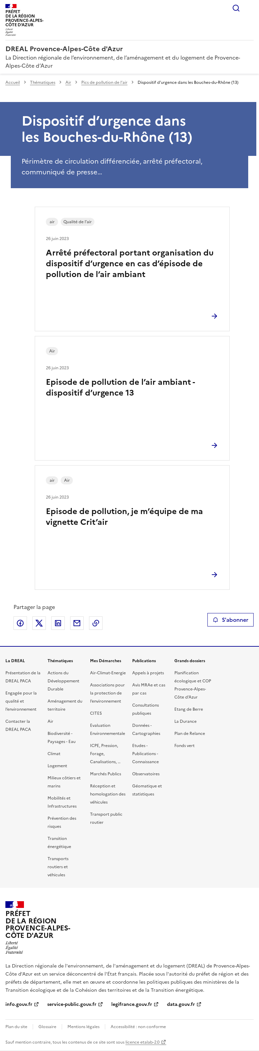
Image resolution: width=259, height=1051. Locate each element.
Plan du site (16, 1027)
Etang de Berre (188, 709)
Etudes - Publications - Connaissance (145, 754)
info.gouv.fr (18, 1004)
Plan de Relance (189, 734)
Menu (249, 8)
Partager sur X (39, 623)
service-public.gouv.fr (71, 1004)
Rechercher (236, 8)
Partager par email (77, 623)
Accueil (12, 82)
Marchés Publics (105, 774)
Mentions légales (83, 1027)
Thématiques (42, 82)
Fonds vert (184, 746)
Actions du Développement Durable (63, 681)
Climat (54, 754)
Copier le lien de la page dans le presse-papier (96, 623)
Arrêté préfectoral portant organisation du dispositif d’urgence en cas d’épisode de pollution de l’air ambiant (129, 263)
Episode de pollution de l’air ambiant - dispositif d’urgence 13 (120, 387)
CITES (96, 713)
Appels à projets (148, 673)
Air (68, 82)
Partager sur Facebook (20, 623)
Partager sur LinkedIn (58, 623)
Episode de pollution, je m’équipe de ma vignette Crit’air (124, 516)
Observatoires (146, 774)
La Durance (185, 721)
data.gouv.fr (181, 1004)
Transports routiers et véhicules (58, 867)
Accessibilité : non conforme (138, 1027)
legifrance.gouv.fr (131, 1004)
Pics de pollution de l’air (104, 82)
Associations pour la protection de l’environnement (107, 693)
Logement (57, 766)
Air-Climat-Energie (108, 673)
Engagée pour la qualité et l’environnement (21, 701)
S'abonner (230, 620)
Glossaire (47, 1027)
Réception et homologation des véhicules (107, 794)
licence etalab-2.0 (142, 1042)
